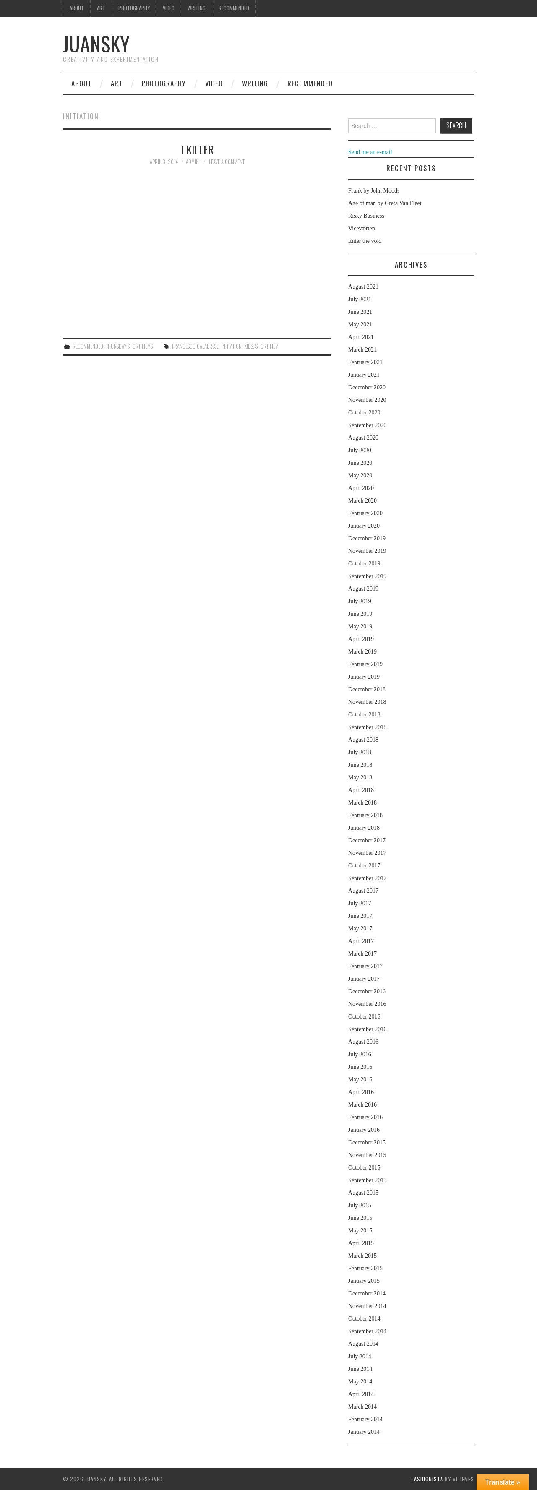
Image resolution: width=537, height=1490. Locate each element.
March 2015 (362, 1256)
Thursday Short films (129, 346)
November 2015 (367, 1155)
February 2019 (365, 664)
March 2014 (362, 1407)
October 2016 (364, 1016)
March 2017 (362, 954)
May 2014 (360, 1381)
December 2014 (367, 1293)
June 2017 (360, 916)
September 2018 (367, 727)
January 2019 (364, 677)
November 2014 (367, 1306)
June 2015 (360, 1218)
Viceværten (361, 228)
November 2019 (367, 551)
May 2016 (360, 1079)
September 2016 (367, 1029)
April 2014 (361, 1394)
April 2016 (361, 1092)
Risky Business (366, 216)
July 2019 (359, 601)
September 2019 (367, 576)
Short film (267, 346)
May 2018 (360, 777)
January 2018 (364, 828)
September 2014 (367, 1331)
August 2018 (363, 740)
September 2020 (367, 425)
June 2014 (360, 1369)
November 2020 (367, 400)
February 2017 (365, 966)
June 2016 (360, 1067)
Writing (197, 8)
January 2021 (364, 375)
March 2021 (362, 349)
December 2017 (367, 840)
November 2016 (367, 1004)
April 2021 (361, 337)
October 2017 (364, 865)
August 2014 (363, 1344)
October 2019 (364, 563)
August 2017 (363, 891)
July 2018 (359, 752)
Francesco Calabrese (195, 346)
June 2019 (360, 614)
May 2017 (360, 928)
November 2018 (367, 702)
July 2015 (359, 1205)
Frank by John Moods (374, 191)
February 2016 (365, 1117)
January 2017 (364, 979)
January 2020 (364, 526)
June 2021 (360, 312)
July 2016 (359, 1054)
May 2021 (360, 324)
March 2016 (362, 1105)
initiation (231, 346)
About (77, 8)
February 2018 (365, 815)
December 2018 (367, 689)
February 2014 (365, 1419)
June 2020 (360, 463)
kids (248, 346)
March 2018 (362, 803)
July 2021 (359, 299)
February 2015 (365, 1268)
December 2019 (367, 538)
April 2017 (361, 941)
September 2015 (367, 1180)
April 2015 (361, 1243)
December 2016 (367, 991)
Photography (134, 8)
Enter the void (364, 241)
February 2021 (365, 362)
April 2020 (361, 488)
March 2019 (362, 652)
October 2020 (364, 412)
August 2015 (363, 1193)
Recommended (234, 8)
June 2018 (360, 765)
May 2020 (360, 475)
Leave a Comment (227, 162)
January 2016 (364, 1130)
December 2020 (367, 387)
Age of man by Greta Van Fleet (385, 203)
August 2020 (363, 438)
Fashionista (427, 1479)
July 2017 (359, 903)
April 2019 (361, 639)
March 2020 (362, 501)
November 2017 (367, 853)
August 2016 (363, 1042)
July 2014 (359, 1356)
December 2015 (367, 1142)
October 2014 (364, 1318)
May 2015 (360, 1230)
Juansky (96, 43)
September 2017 (367, 878)
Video (169, 8)
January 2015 (364, 1281)
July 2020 (359, 450)
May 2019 (360, 626)
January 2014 (364, 1432)
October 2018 (364, 714)
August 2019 (363, 589)
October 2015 (364, 1167)
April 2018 (361, 790)
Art (101, 8)
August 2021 (363, 287)
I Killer (197, 149)
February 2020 (365, 513)
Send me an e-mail (370, 152)
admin (192, 162)
